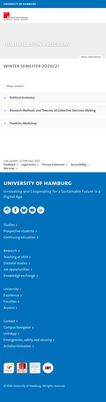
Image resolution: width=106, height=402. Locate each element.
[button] (92, 4)
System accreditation (48, 366)
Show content (15, 86)
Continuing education (20, 237)
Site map (9, 168)
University (11, 289)
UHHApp (10, 333)
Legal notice (28, 164)
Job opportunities (16, 269)
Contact (9, 321)
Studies (9, 225)
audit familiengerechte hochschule (9, 368)
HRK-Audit (33, 366)
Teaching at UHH (16, 257)
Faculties (10, 301)
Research (10, 250)
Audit (20, 364)
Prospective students (19, 231)
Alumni (9, 308)
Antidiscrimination (17, 346)
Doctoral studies (15, 263)
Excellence (11, 295)
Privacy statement (53, 164)
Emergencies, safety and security (28, 340)
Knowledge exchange (19, 275)
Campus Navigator (17, 327)
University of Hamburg (20, 4)
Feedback (9, 164)
